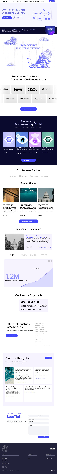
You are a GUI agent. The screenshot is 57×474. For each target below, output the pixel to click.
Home (3, 456)
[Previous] (49, 261)
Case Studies (42, 1)
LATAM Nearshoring (6, 463)
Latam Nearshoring (36, 1)
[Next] (51, 261)
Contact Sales (49, 458)
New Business (19, 1)
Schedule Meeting (49, 456)
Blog (29, 458)
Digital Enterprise (25, 1)
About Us (30, 456)
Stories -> (49, 32)
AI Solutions (30, 1)
